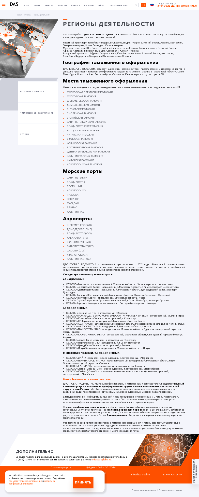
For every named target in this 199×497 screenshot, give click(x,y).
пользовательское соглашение (25, 481)
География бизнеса (118, 5)
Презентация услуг (61, 467)
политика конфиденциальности (32, 482)
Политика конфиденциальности (144, 490)
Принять (83, 482)
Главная (19, 15)
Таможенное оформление (37, 113)
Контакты (88, 5)
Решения (49, 5)
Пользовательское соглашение (170, 490)
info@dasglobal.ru (101, 459)
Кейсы (101, 5)
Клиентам (62, 5)
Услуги (37, 5)
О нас (26, 5)
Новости (75, 5)
